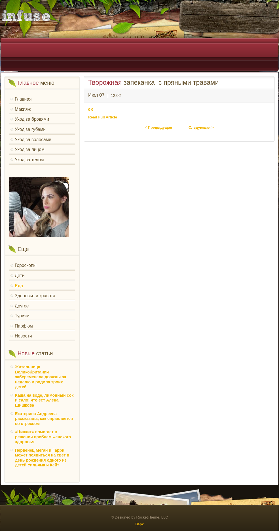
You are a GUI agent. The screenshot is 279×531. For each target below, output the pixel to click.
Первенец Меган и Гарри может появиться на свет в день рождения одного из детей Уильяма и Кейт (42, 458)
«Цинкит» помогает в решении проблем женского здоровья (43, 437)
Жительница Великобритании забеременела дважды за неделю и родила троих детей (40, 377)
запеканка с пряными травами (153, 82)
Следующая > (201, 127)
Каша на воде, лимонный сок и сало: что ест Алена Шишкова (44, 400)
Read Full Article (102, 117)
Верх (139, 524)
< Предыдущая (158, 127)
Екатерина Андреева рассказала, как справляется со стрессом (44, 418)
